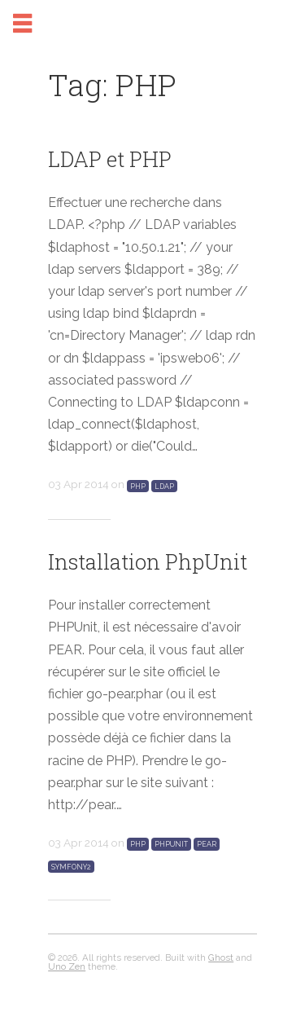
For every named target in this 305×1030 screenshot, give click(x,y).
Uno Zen (66, 966)
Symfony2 (71, 866)
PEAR (206, 844)
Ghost (220, 957)
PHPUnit (171, 844)
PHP (138, 486)
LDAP (164, 486)
